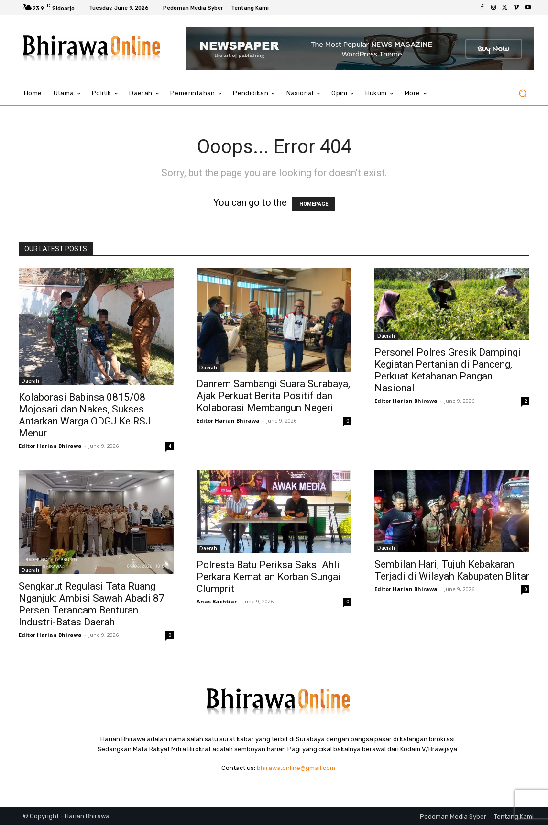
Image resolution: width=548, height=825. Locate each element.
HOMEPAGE (313, 204)
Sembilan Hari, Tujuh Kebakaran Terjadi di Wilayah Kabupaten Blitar (451, 570)
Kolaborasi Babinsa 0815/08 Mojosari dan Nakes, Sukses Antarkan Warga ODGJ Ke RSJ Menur (85, 415)
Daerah (30, 381)
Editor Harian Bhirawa (50, 445)
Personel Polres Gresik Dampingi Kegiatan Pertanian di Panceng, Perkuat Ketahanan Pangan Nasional (447, 370)
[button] (522, 93)
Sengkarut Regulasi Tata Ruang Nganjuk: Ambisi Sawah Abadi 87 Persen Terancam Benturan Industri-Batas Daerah (91, 604)
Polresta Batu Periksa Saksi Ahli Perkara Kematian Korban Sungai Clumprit (269, 576)
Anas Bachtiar (217, 601)
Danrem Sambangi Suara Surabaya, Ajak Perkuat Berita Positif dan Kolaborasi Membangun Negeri (273, 395)
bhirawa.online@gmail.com (296, 767)
